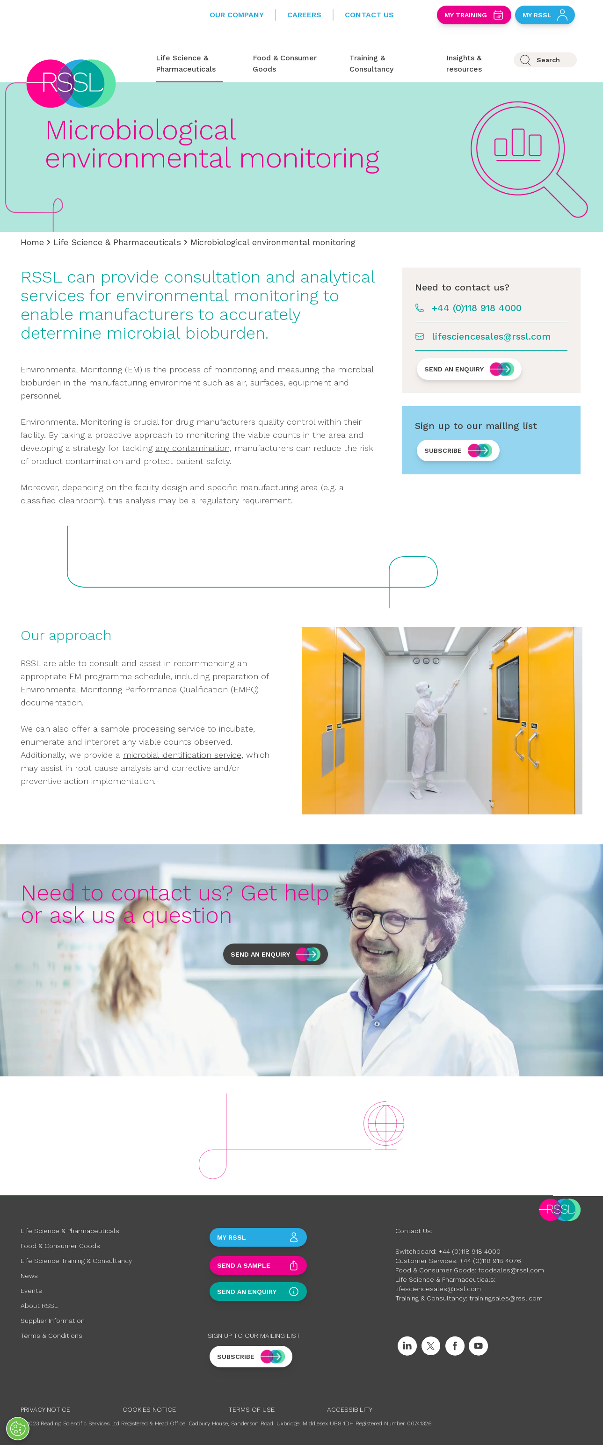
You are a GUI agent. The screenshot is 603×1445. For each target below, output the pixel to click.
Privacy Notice (45, 1409)
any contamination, (193, 448)
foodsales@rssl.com (511, 1270)
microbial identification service (182, 755)
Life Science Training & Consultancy (76, 1260)
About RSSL (39, 1305)
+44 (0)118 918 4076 (490, 1260)
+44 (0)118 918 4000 (477, 307)
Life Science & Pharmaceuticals (117, 242)
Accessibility (349, 1409)
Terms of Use (251, 1409)
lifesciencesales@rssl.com (491, 336)
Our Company (237, 14)
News (29, 1275)
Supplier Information (53, 1320)
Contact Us (369, 14)
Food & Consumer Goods (60, 1245)
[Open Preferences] (17, 1428)
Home (32, 242)
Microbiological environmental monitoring (273, 242)
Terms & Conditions (51, 1335)
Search (548, 60)
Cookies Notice (149, 1409)
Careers (304, 14)
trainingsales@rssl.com (506, 1298)
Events (31, 1290)
